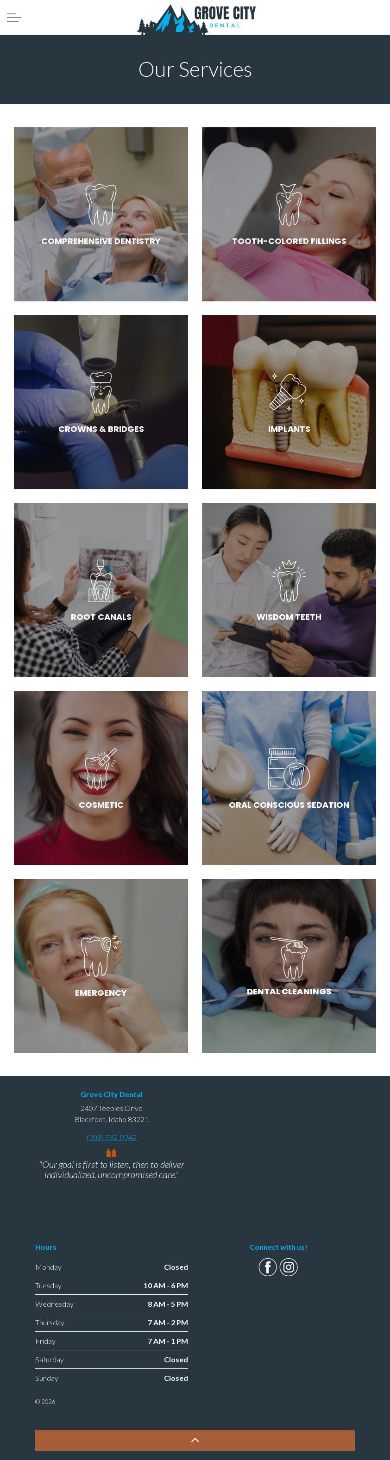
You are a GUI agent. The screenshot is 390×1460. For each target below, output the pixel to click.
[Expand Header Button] (14, 17)
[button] (195, 1440)
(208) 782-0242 (112, 1137)
